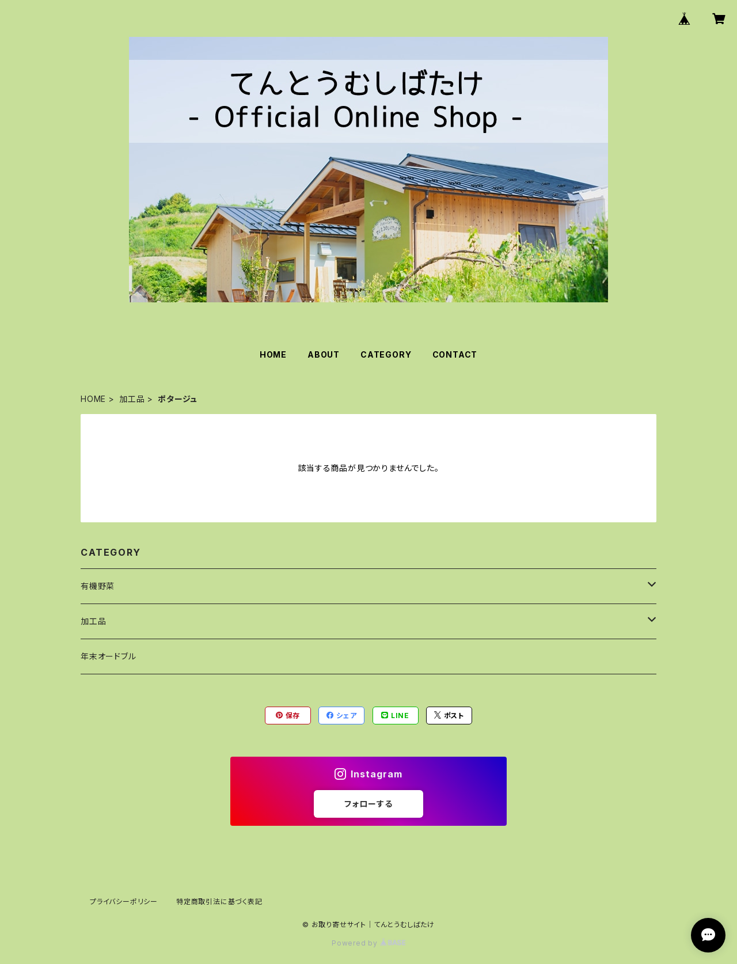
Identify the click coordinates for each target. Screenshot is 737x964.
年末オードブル (108, 656)
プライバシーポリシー (124, 901)
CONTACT (455, 354)
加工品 (132, 399)
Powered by (368, 943)
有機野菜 (98, 586)
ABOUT (323, 354)
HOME (273, 354)
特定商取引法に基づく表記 (219, 901)
